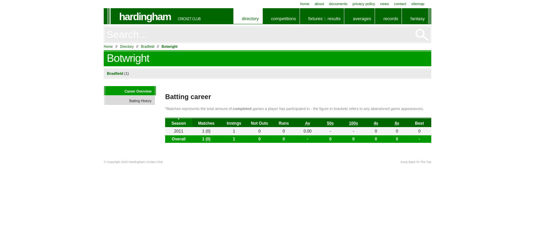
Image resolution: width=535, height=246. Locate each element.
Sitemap (417, 4)
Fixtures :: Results (324, 18)
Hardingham (145, 16)
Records (391, 18)
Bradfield (147, 47)
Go (422, 35)
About (319, 4)
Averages (362, 18)
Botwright (170, 47)
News (384, 4)
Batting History (140, 101)
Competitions (283, 18)
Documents (338, 4)
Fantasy (417, 18)
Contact (400, 4)
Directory (250, 18)
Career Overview (138, 91)
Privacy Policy (363, 4)
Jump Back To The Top (415, 162)
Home (304, 4)
